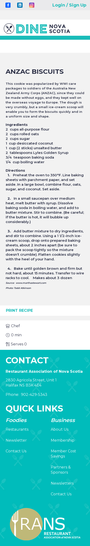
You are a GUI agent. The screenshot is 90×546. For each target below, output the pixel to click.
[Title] (8, 5)
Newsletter (16, 440)
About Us (59, 429)
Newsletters (62, 483)
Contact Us (16, 451)
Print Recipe (19, 310)
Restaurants (17, 429)
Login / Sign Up (69, 5)
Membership (62, 440)
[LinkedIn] (19, 5)
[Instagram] (31, 5)
